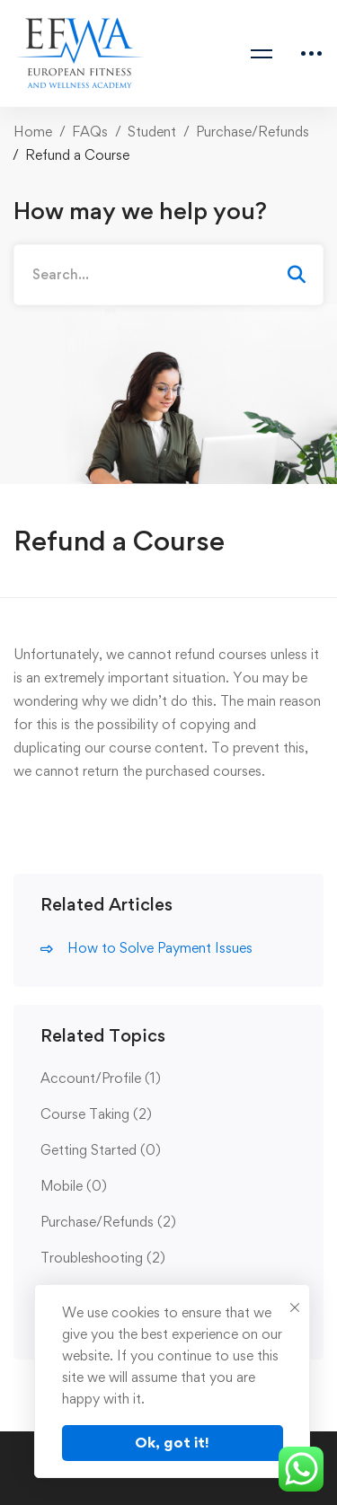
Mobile (73, 1185)
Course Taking (96, 1113)
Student (152, 131)
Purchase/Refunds (252, 131)
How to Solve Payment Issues (160, 947)
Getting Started (100, 1149)
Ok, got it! (172, 1442)
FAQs (90, 131)
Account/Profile (100, 1078)
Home (32, 131)
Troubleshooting (102, 1257)
